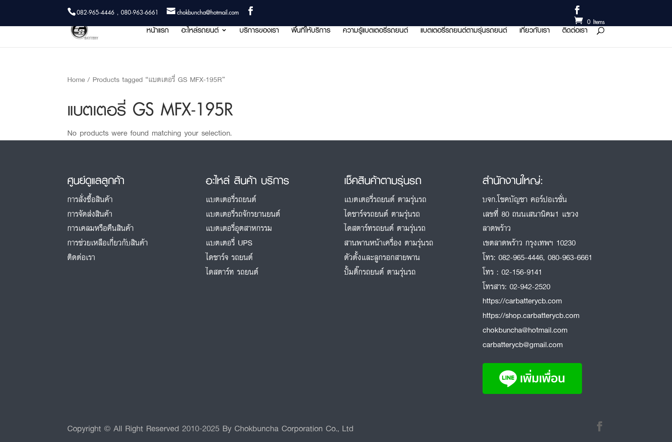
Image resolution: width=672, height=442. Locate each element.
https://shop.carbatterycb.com (531, 315)
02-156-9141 (521, 272)
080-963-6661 (570, 257)
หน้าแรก (158, 31)
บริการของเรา (259, 31)
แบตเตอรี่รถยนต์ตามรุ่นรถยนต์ (463, 31)
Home (76, 79)
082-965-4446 (520, 257)
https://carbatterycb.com (522, 300)
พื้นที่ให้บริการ (310, 31)
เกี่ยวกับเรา (534, 31)
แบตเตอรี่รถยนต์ (231, 199)
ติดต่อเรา (575, 31)
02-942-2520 (530, 286)
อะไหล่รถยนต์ (200, 31)
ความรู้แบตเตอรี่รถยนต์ (375, 31)
